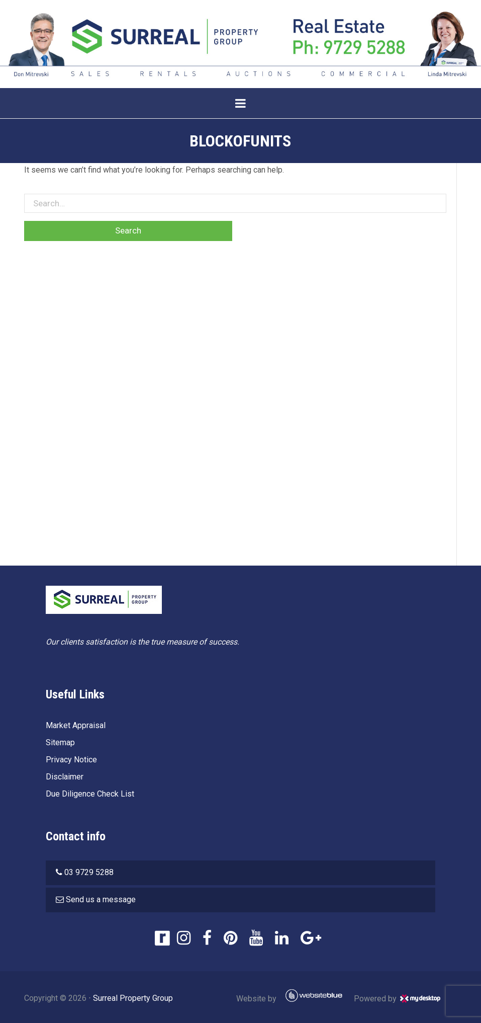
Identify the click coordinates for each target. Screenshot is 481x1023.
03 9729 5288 (89, 872)
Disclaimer (64, 776)
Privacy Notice (71, 759)
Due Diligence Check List (90, 794)
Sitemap (60, 742)
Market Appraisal (76, 725)
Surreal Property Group (133, 998)
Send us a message (101, 899)
